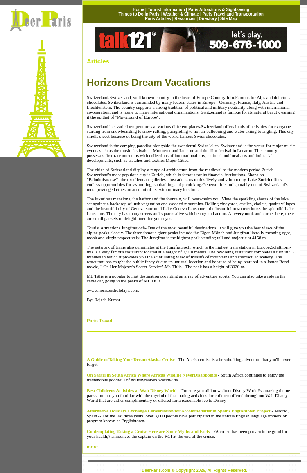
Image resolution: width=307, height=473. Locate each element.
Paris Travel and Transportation (233, 14)
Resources (184, 18)
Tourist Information (167, 9)
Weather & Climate (181, 14)
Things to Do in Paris (139, 14)
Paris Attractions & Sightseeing (218, 9)
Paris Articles (158, 18)
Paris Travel (99, 320)
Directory (208, 18)
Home (138, 9)
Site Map (228, 18)
